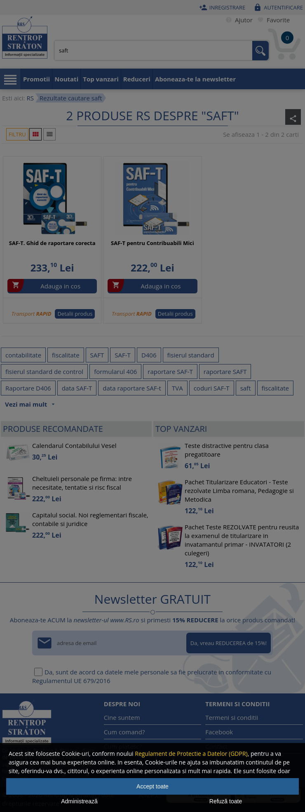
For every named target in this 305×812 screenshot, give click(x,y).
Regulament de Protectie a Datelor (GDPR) (191, 753)
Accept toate (152, 786)
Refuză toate (225, 801)
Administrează (79, 801)
